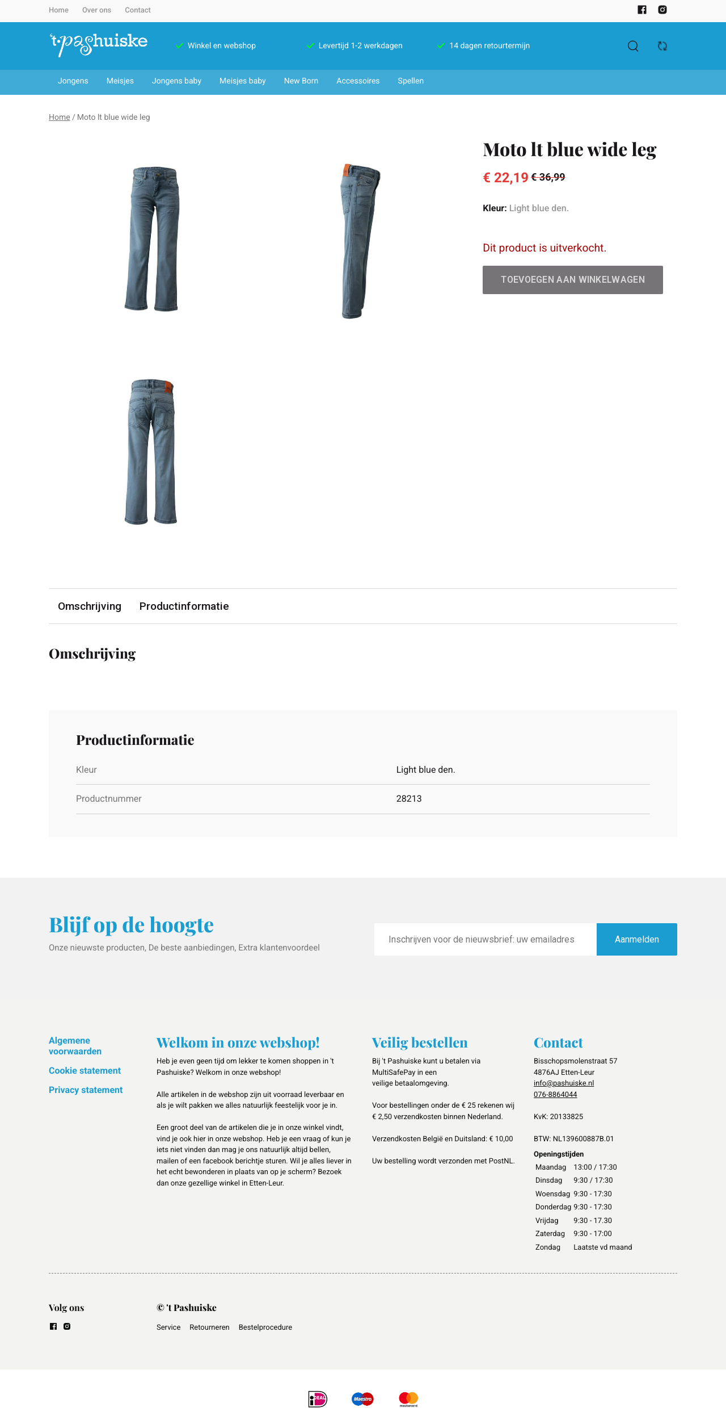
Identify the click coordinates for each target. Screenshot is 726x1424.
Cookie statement (85, 1070)
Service (168, 1328)
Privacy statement (86, 1089)
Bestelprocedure (265, 1328)
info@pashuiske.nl (564, 1083)
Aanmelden (637, 939)
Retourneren (209, 1328)
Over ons (96, 10)
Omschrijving (89, 606)
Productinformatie (184, 606)
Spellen (411, 81)
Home (59, 10)
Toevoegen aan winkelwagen (573, 279)
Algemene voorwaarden (75, 1045)
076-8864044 (555, 1095)
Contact (138, 10)
